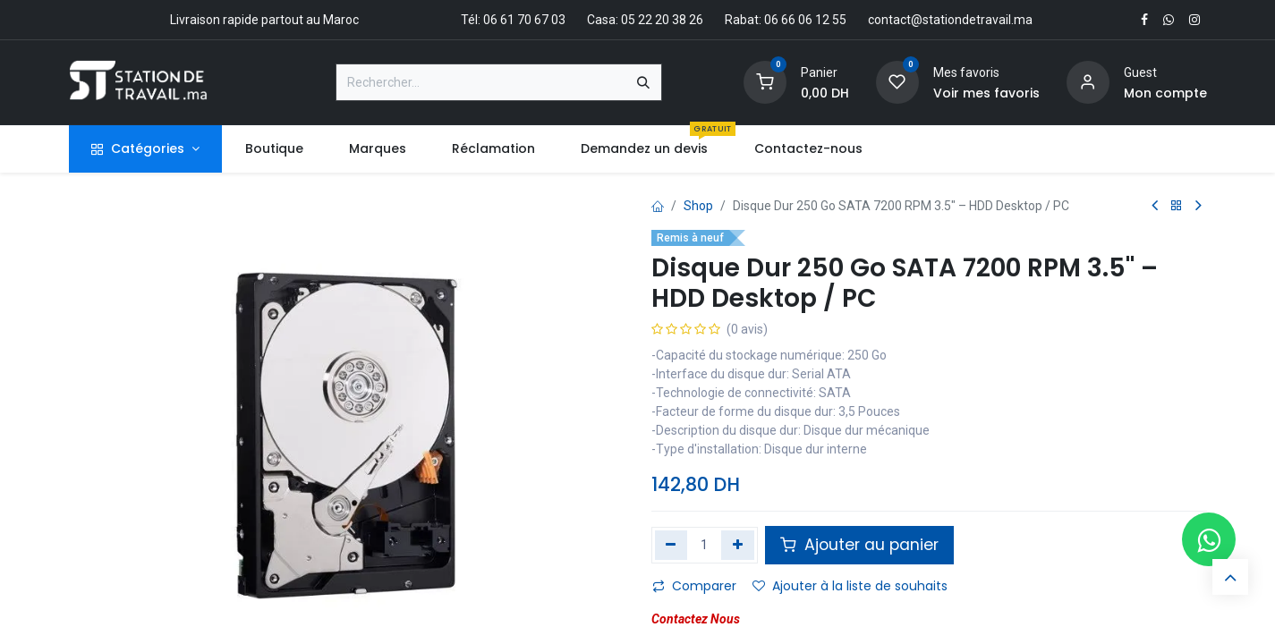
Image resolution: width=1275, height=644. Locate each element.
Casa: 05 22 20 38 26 (645, 20)
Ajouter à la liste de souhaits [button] (850, 586)
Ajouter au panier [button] (859, 544)
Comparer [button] (694, 586)
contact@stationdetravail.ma (950, 20)
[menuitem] (274, 149)
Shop (698, 206)
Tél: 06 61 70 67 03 (513, 20)
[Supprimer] (671, 544)
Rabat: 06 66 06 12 (777, 20)
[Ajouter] (737, 544)
